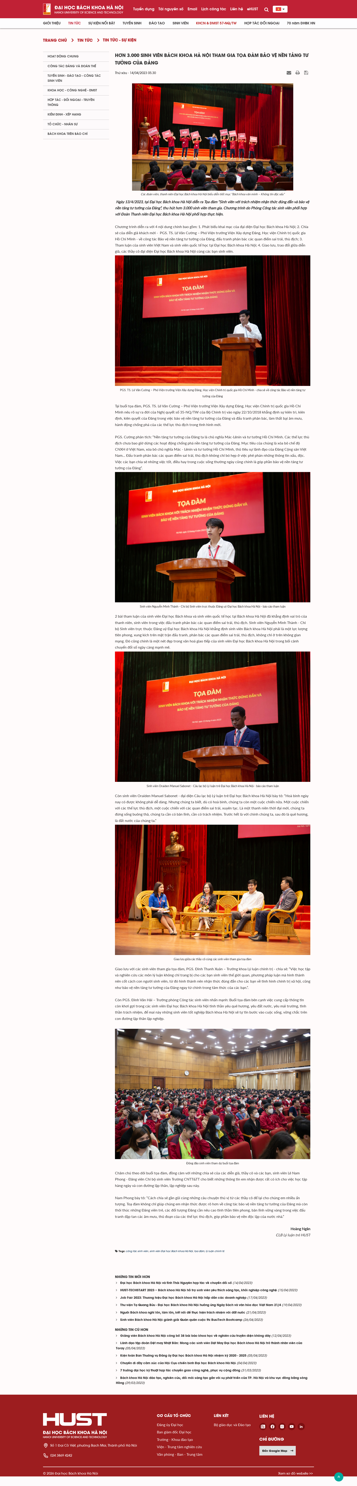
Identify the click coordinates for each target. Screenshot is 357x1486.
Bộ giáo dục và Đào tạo (232, 1434)
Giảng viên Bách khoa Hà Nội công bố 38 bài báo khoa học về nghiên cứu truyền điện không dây (195, 1345)
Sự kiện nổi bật (101, 23)
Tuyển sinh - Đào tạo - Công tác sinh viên (74, 78)
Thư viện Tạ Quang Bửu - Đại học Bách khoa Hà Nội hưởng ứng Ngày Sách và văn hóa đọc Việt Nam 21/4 (200, 1314)
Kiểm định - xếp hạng (64, 114)
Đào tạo (157, 23)
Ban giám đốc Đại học (174, 1441)
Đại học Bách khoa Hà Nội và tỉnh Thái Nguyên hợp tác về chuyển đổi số (176, 1292)
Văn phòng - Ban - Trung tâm (179, 1464)
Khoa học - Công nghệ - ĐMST (72, 90)
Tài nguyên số (171, 8)
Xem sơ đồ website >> (295, 1483)
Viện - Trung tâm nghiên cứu (179, 1456)
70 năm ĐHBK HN (301, 23)
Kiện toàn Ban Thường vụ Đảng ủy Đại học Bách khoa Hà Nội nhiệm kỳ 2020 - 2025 (183, 1365)
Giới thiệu (52, 23)
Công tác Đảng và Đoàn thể (72, 66)
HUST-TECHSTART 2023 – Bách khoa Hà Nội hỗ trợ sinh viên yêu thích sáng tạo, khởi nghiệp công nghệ (198, 1300)
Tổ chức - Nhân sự (63, 124)
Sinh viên (181, 23)
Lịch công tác (213, 8)
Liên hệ (236, 8)
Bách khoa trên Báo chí (68, 134)
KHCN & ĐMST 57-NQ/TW (216, 23)
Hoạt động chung (63, 56)
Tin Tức (74, 23)
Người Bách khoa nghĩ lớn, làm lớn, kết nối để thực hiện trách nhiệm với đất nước (182, 1322)
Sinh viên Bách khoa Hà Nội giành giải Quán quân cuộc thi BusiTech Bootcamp (181, 1329)
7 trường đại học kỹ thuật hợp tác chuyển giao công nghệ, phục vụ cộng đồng (180, 1380)
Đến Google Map (278, 1460)
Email (192, 8)
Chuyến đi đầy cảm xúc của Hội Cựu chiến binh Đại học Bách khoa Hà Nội (178, 1372)
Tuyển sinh (132, 23)
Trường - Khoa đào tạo (175, 1449)
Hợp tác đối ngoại (261, 23)
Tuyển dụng (143, 8)
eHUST (252, 8)
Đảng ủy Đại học (170, 1434)
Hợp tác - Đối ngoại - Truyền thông (71, 102)
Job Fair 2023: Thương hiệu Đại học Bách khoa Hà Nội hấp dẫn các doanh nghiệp (183, 1307)
